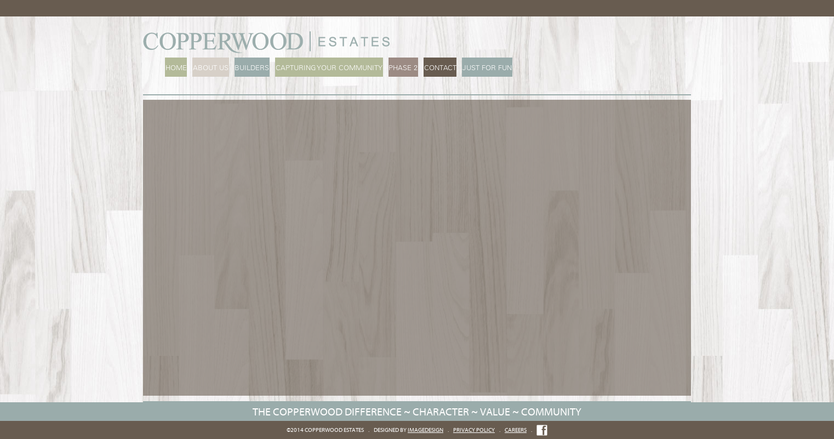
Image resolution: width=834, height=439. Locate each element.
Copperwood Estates (269, 42)
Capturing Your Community (326, 68)
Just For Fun (482, 68)
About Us (209, 68)
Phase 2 (399, 68)
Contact (436, 68)
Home (175, 68)
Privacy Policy (474, 430)
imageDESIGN (425, 430)
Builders (250, 68)
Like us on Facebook (541, 430)
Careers (516, 430)
